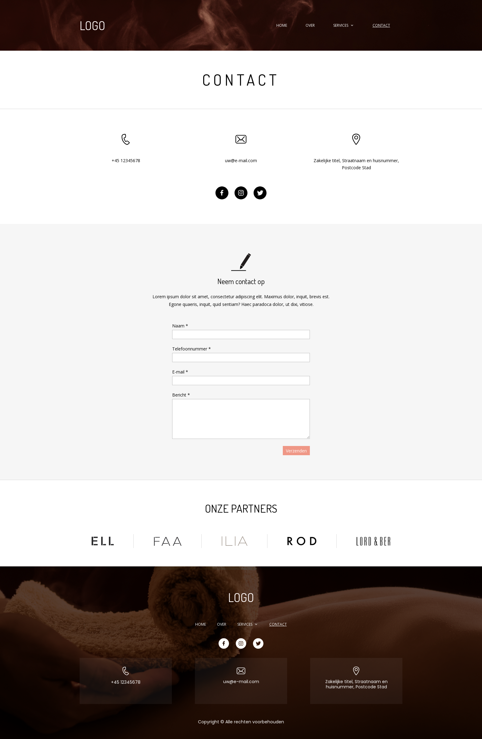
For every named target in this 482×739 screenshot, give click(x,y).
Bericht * (181, 395)
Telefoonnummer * (191, 349)
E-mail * (180, 372)
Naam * (180, 326)
